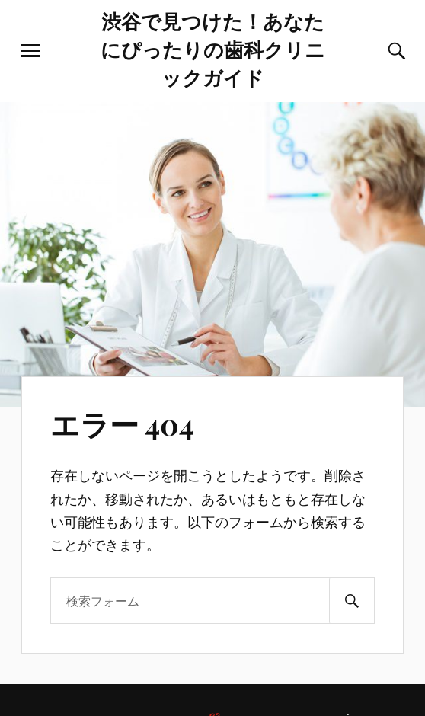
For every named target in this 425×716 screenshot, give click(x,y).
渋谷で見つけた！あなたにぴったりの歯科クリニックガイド (213, 49)
